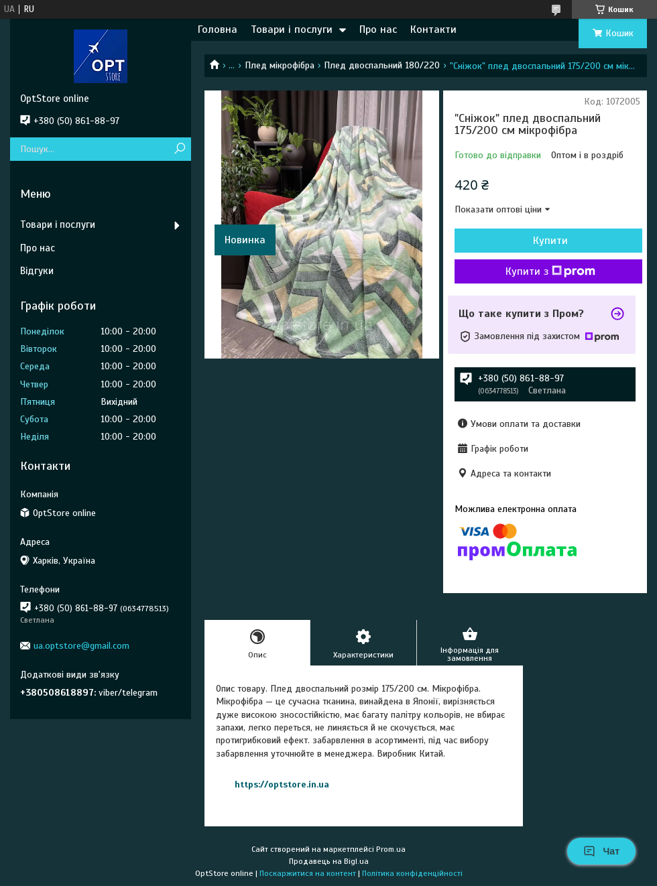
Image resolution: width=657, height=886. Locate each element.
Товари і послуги (292, 29)
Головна (217, 29)
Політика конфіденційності (412, 873)
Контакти (433, 29)
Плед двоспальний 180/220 (382, 65)
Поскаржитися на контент (307, 873)
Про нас (378, 29)
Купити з (550, 271)
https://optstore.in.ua (282, 784)
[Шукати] (179, 149)
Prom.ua (391, 849)
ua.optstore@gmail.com (81, 645)
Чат (601, 851)
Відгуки (37, 271)
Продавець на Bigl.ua (329, 861)
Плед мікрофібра (279, 65)
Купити (550, 240)
